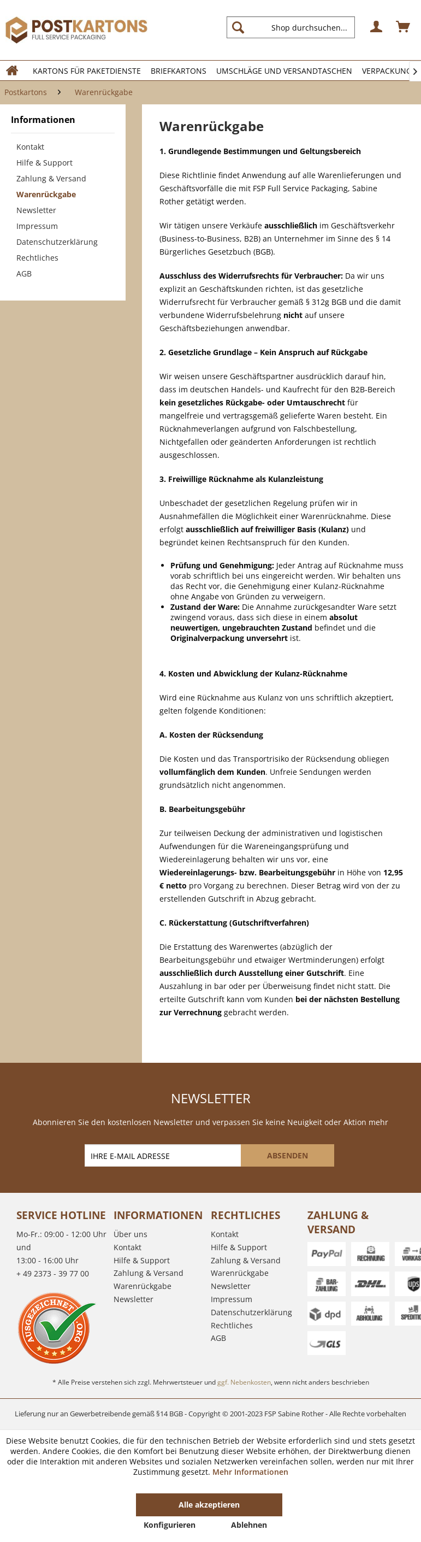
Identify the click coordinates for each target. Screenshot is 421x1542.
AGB (24, 273)
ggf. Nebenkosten (244, 1382)
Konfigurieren (169, 1525)
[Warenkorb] (403, 27)
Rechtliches (37, 257)
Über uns (130, 1234)
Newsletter (36, 210)
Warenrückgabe (46, 194)
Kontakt (30, 147)
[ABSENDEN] (287, 1155)
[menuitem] (295, 27)
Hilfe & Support (44, 162)
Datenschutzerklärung (57, 242)
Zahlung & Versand (51, 178)
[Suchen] (238, 27)
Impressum (37, 226)
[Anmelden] (377, 27)
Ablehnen (249, 1525)
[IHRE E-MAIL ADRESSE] (164, 1155)
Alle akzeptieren (209, 1504)
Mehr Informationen (250, 1472)
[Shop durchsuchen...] (291, 27)
